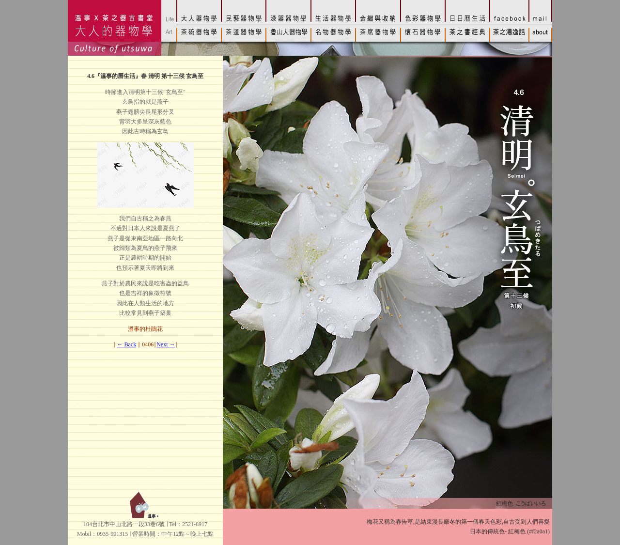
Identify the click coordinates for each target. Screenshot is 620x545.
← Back (127, 344)
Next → (165, 344)
